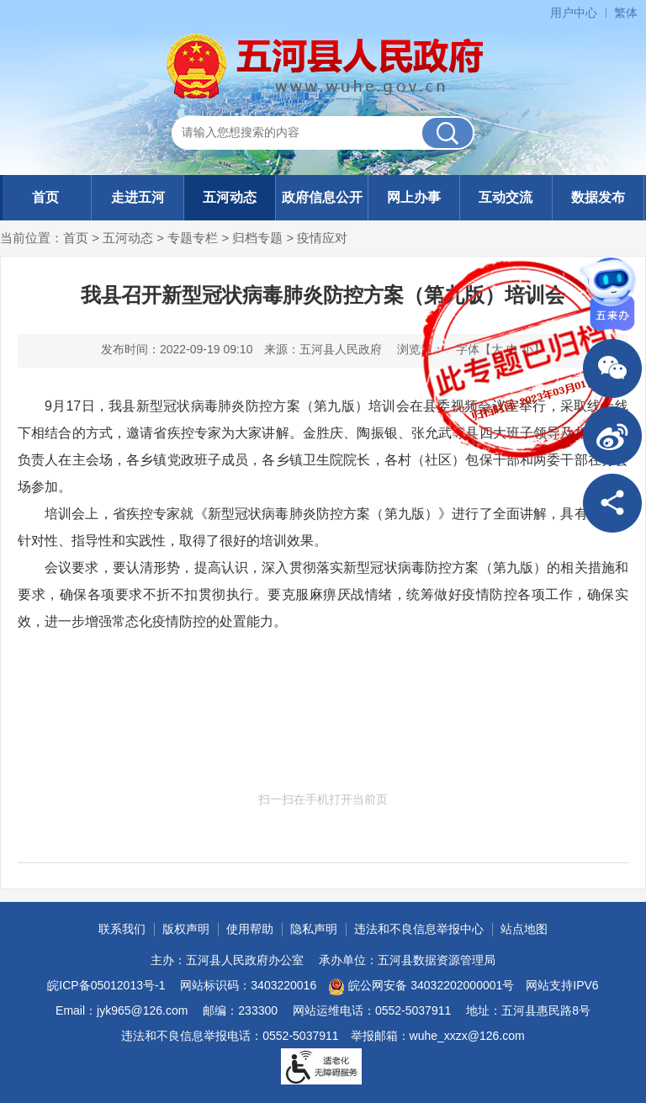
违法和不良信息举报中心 (419, 929)
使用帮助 (249, 929)
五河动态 (230, 197)
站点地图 (524, 929)
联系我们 (122, 929)
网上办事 (414, 197)
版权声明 (185, 929)
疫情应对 (322, 238)
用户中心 (573, 12)
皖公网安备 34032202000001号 (421, 986)
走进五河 (138, 197)
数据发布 (598, 197)
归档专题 (257, 238)
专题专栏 (192, 238)
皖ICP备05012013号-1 (106, 985)
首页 (45, 197)
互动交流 (505, 197)
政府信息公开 (322, 197)
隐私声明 (313, 929)
